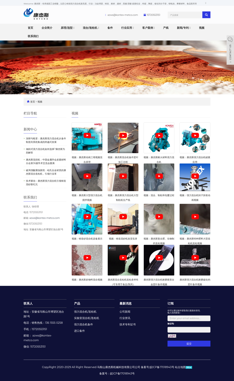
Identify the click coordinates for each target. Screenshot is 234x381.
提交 (189, 343)
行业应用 (127, 27)
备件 (110, 27)
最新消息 (126, 303)
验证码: (171, 323)
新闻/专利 (184, 27)
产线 (166, 27)
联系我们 (33, 36)
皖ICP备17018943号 (122, 373)
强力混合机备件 (83, 324)
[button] (73, 27)
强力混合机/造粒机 (85, 311)
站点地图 (180, 367)
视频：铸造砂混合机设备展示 (87, 238)
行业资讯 (125, 318)
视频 (201, 27)
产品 (77, 303)
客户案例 (148, 27)
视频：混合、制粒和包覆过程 (159, 195)
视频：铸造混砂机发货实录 (123, 238)
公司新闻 (125, 311)
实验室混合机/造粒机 (86, 318)
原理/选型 (67, 27)
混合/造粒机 (91, 27)
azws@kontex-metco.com (123, 14)
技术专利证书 (128, 324)
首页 (30, 27)
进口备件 (79, 330)
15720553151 (153, 14)
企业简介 (47, 27)
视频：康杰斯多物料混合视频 (87, 279)
